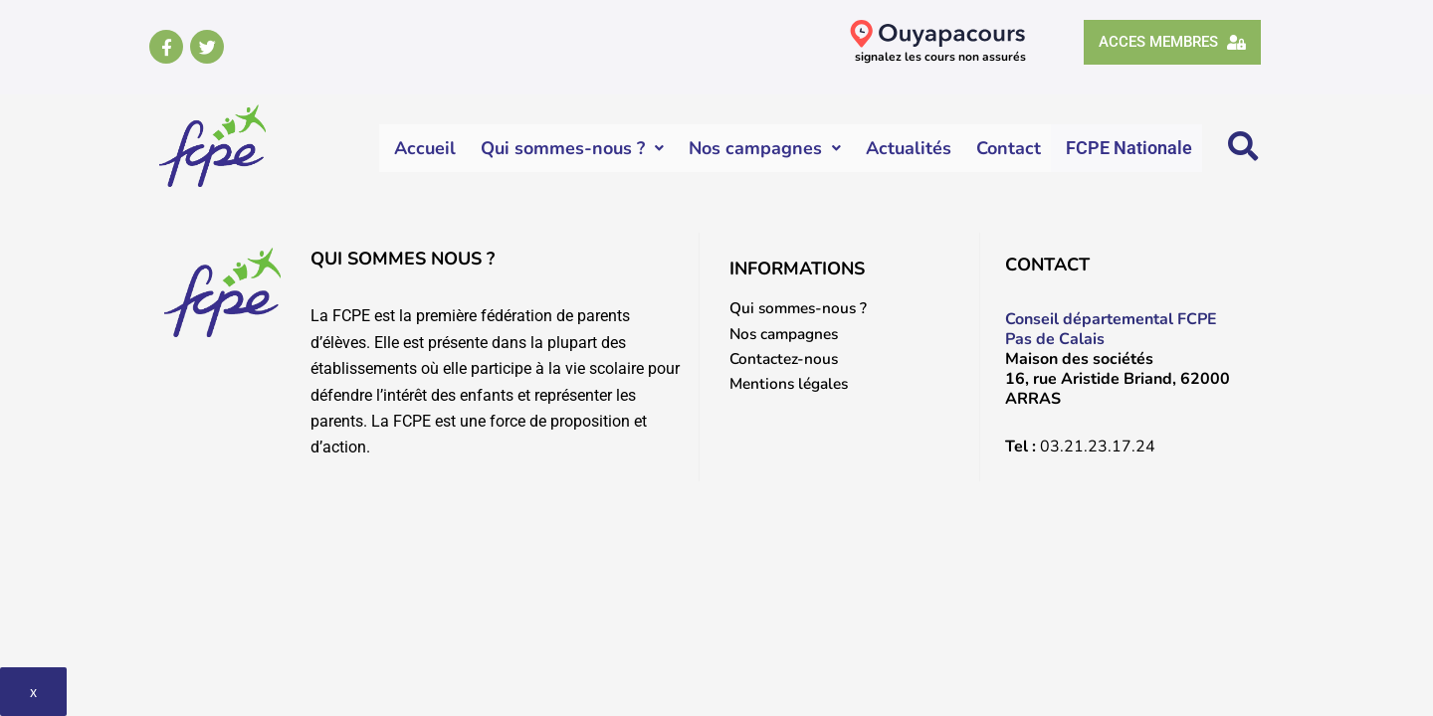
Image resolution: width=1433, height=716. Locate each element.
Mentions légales (792, 385)
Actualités (909, 148)
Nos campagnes (766, 148)
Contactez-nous (785, 359)
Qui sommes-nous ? (573, 148)
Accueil (426, 148)
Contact (1009, 148)
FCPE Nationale (1129, 147)
